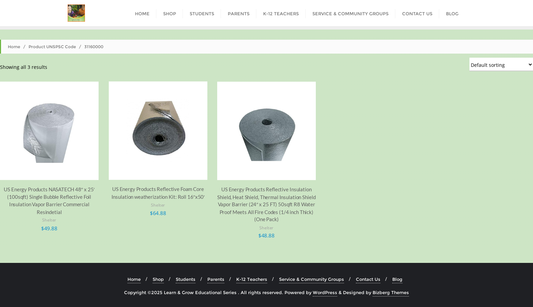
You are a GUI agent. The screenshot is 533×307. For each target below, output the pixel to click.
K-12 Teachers (251, 279)
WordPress (325, 292)
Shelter (49, 220)
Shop (158, 279)
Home (14, 46)
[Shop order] (501, 64)
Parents (215, 279)
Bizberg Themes (391, 292)
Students (185, 279)
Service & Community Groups (311, 279)
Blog (397, 279)
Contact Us (368, 279)
